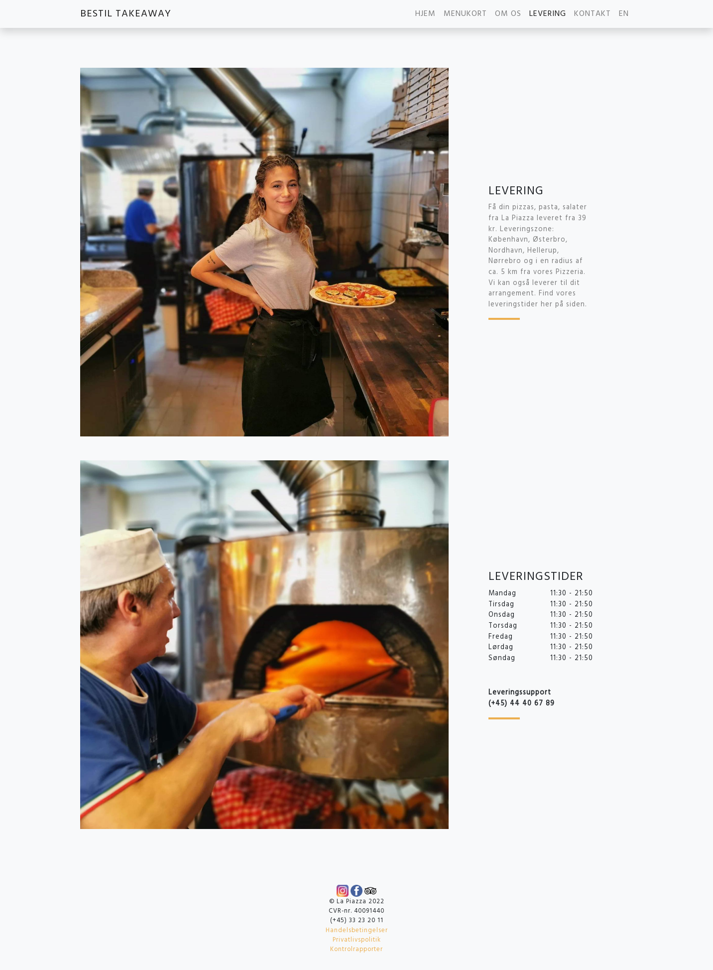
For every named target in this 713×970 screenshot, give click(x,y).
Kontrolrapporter (356, 949)
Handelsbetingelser (357, 930)
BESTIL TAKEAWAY (125, 14)
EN (624, 13)
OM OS (508, 13)
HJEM (425, 13)
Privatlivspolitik (357, 940)
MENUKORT (465, 13)
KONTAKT (592, 13)
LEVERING (547, 13)
